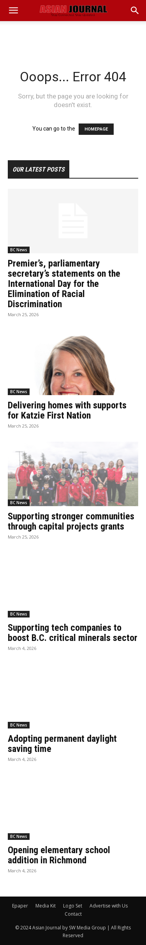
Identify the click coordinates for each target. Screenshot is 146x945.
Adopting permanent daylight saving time (62, 743)
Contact (73, 914)
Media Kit (45, 905)
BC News (18, 249)
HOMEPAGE (96, 129)
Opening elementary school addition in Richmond (59, 855)
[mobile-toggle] (13, 10)
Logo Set (72, 905)
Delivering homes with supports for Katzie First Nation (67, 410)
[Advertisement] (73, 35)
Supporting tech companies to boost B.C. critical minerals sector (72, 632)
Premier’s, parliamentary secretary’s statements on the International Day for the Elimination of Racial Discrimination (64, 284)
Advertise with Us (109, 905)
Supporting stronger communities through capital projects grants (71, 521)
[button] (135, 10)
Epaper (20, 905)
